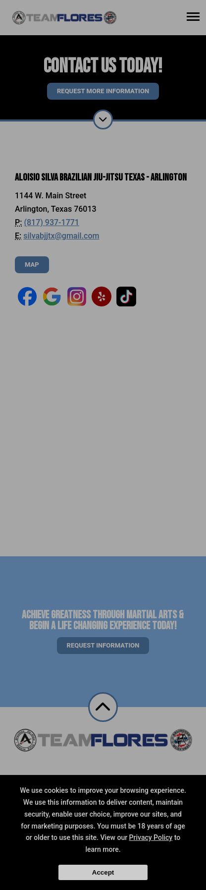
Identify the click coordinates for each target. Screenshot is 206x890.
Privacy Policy (151, 837)
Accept (103, 872)
